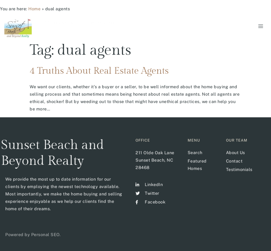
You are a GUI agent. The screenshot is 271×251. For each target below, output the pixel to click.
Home (34, 8)
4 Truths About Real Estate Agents (99, 71)
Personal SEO (45, 238)
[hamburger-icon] (260, 26)
